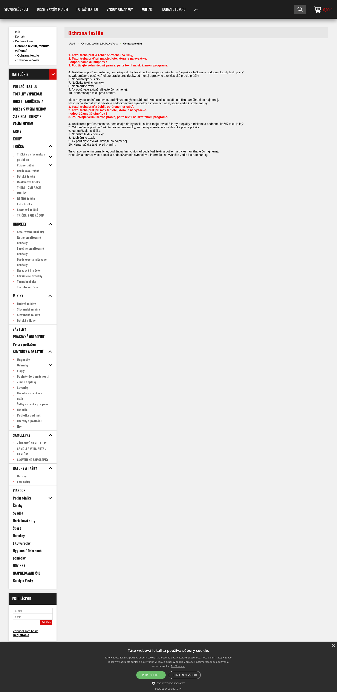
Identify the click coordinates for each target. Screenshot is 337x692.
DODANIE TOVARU (173, 9)
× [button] (333, 645)
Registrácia (21, 635)
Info (17, 32)
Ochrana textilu (28, 55)
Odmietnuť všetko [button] (185, 675)
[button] (168, 683)
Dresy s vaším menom (52, 9)
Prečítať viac (178, 666)
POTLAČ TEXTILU (87, 9)
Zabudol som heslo (25, 631)
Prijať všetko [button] (151, 675)
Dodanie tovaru (25, 41)
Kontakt (147, 9)
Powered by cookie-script (168, 688)
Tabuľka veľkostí (28, 60)
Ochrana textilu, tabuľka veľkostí (32, 48)
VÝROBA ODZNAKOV (120, 9)
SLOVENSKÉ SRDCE (16, 9)
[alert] (168, 667)
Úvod (72, 43)
